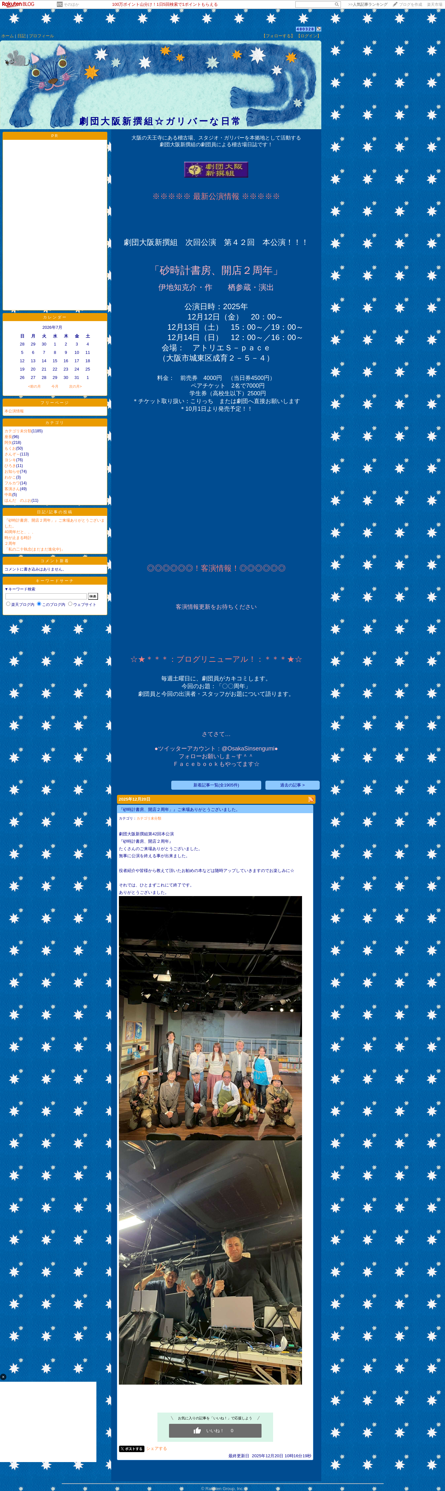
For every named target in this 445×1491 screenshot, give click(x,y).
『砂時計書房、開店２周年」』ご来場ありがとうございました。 (179, 809)
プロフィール (41, 35)
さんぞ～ (12, 454)
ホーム (7, 35)
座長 (8, 437)
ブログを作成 (410, 4)
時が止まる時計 (17, 537)
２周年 (10, 543)
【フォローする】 (278, 35)
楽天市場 (434, 4)
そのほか (71, 4)
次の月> (75, 386)
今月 (54, 386)
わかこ (10, 477)
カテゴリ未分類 (17, 431)
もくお (10, 448)
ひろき (10, 465)
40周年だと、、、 (20, 532)
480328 (305, 29)
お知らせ (12, 471)
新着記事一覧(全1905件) (216, 785)
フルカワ (12, 483)
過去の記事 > (292, 785)
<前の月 (34, 386)
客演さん (12, 489)
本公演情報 (14, 411)
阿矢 (8, 442)
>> (367, 4)
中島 (8, 494)
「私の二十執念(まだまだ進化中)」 (34, 549)
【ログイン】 (308, 35)
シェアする (156, 1448)
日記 (21, 35)
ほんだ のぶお (17, 500)
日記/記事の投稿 (55, 512)
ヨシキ (10, 460)
